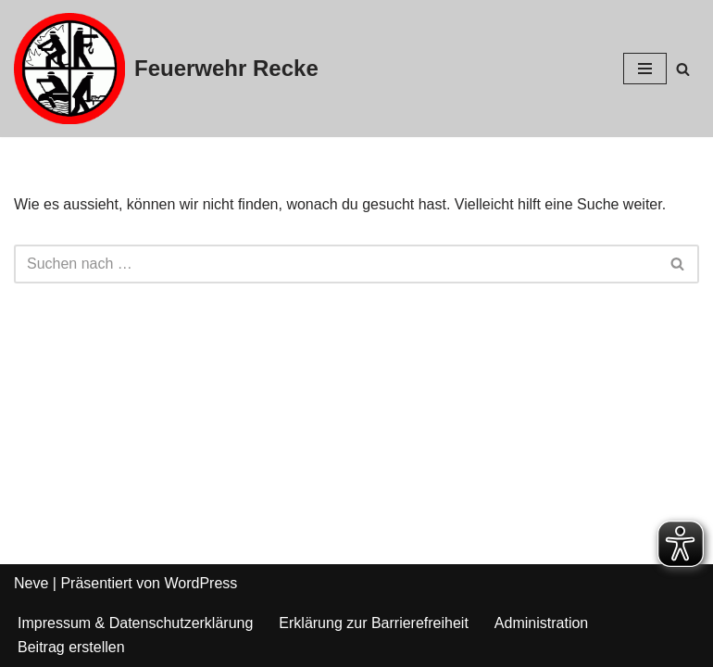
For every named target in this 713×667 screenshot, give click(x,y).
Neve (31, 583)
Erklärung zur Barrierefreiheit (374, 623)
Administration (541, 623)
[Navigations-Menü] (645, 68)
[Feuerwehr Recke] (166, 68)
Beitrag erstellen (71, 647)
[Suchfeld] (683, 69)
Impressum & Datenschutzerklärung (135, 623)
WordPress (200, 583)
